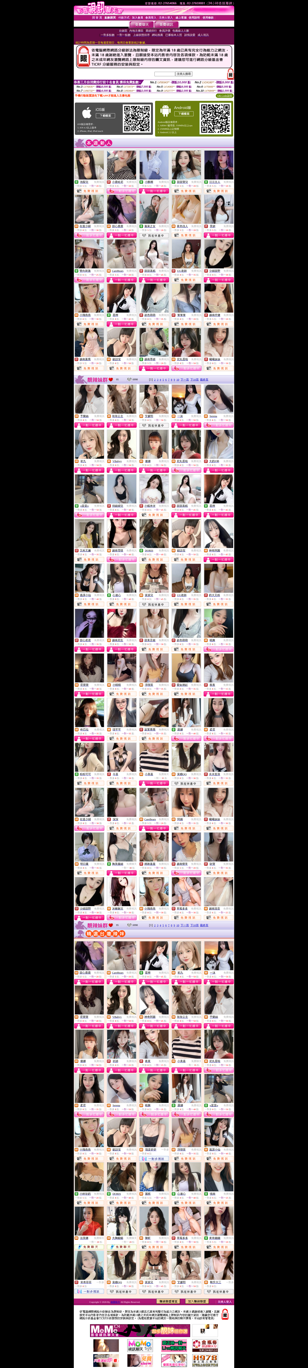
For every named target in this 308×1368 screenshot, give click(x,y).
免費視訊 (99, 182)
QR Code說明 (224, 95)
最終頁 (204, 379)
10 (177, 379)
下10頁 (194, 379)
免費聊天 (164, 774)
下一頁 (185, 379)
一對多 (165, 1149)
